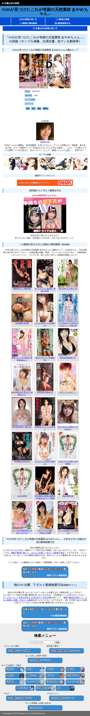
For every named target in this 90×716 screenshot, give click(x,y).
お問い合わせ (35, 707)
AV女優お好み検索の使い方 (45, 28)
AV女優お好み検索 (10, 3)
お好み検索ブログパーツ (62, 698)
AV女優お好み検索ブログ (20, 698)
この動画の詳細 (62, 19)
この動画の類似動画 (28, 23)
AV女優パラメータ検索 (19, 650)
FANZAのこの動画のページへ (34, 183)
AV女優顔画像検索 (66, 650)
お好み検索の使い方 (28, 19)
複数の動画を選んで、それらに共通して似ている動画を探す (38, 553)
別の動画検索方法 (62, 23)
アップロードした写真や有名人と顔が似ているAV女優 (27, 597)
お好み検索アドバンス (40, 660)
